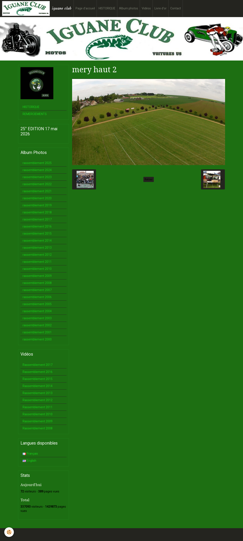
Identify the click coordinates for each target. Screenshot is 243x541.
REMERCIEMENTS (35, 114)
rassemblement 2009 (37, 276)
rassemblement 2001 (37, 332)
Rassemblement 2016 (37, 372)
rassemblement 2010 (37, 268)
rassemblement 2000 (37, 339)
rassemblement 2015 (37, 233)
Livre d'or (160, 8)
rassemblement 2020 (37, 198)
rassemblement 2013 (37, 247)
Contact (175, 8)
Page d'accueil (85, 8)
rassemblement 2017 (37, 219)
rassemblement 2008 (37, 283)
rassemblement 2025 (37, 163)
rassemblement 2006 (37, 297)
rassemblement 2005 (37, 304)
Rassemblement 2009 (37, 421)
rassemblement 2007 (37, 290)
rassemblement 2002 (37, 325)
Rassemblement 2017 (37, 365)
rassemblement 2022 (37, 184)
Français (30, 453)
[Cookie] (9, 532)
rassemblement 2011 (37, 261)
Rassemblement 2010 (37, 414)
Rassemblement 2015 (37, 379)
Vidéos (146, 8)
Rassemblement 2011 (37, 407)
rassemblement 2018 (37, 212)
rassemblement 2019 (37, 205)
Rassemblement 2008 (37, 428)
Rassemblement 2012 (37, 400)
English (29, 460)
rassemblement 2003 (37, 318)
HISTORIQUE (107, 8)
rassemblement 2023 (37, 177)
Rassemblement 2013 (37, 393)
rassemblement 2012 (37, 254)
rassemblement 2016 (37, 226)
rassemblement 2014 (37, 240)
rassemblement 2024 (37, 170)
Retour (149, 179)
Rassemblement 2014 (37, 386)
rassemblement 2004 (37, 311)
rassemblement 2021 (37, 191)
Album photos (128, 8)
